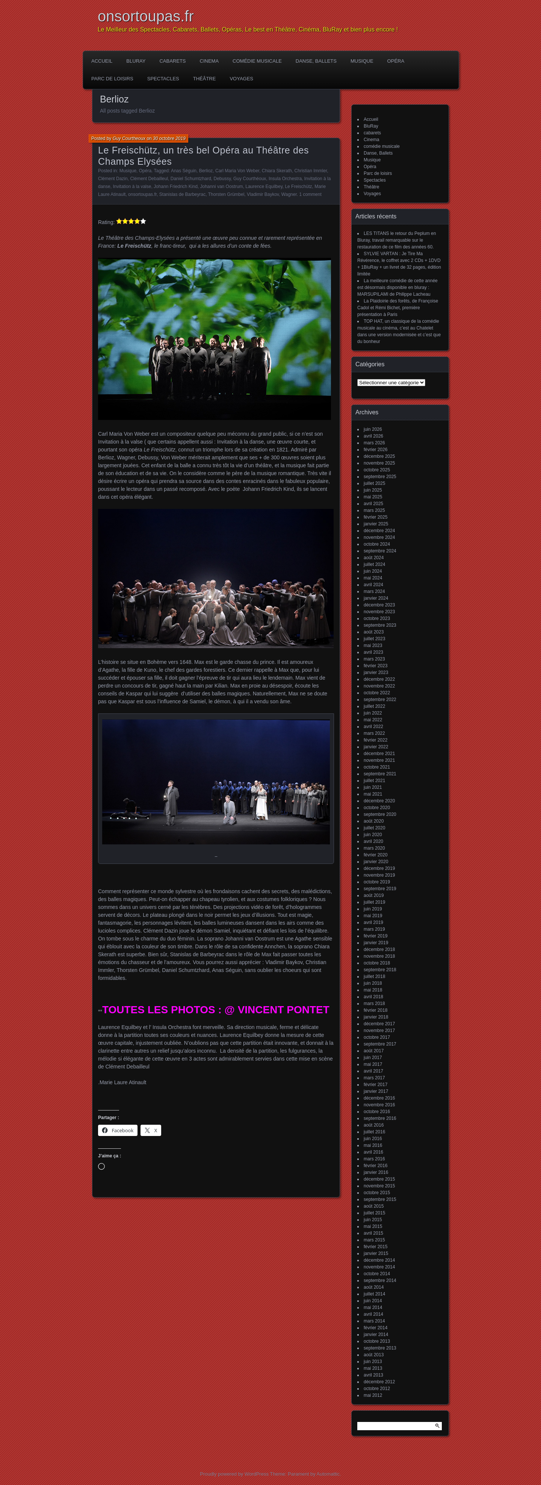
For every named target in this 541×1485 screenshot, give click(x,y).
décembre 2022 (379, 679)
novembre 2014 (379, 1267)
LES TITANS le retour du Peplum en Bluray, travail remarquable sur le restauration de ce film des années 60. (396, 240)
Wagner (289, 194)
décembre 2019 (379, 868)
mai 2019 (373, 915)
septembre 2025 (380, 476)
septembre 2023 (380, 625)
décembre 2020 (379, 800)
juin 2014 (373, 1300)
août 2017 (374, 1050)
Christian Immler (311, 170)
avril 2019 (373, 922)
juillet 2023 (374, 638)
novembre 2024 (379, 537)
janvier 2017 (376, 1091)
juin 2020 (373, 834)
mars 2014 (374, 1321)
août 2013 (374, 1354)
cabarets (172, 61)
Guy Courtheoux (129, 138)
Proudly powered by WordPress (234, 1474)
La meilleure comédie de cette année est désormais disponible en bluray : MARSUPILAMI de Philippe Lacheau (397, 287)
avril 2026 (373, 436)
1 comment (310, 194)
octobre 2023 (377, 618)
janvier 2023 (376, 672)
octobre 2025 (377, 469)
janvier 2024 (376, 598)
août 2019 (374, 895)
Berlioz (206, 170)
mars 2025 (374, 510)
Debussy (222, 178)
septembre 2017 (380, 1044)
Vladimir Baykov (263, 194)
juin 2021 (373, 787)
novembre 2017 (379, 1030)
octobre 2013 (377, 1341)
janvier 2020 (376, 861)
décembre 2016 (379, 1098)
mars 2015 (374, 1240)
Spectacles (163, 78)
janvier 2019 (376, 942)
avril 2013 (373, 1375)
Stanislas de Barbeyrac (182, 194)
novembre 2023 (379, 611)
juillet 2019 (374, 902)
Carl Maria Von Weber (237, 170)
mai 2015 (373, 1226)
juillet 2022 (374, 706)
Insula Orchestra (285, 178)
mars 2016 (374, 1159)
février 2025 (375, 517)
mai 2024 (373, 578)
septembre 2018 (380, 969)
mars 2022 (374, 733)
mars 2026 (374, 442)
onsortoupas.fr (146, 16)
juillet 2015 (374, 1213)
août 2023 (374, 632)
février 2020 (375, 855)
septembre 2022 (380, 699)
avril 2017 (373, 1071)
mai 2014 (373, 1307)
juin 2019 (373, 909)
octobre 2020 (377, 807)
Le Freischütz (298, 186)
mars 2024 (374, 591)
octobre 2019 (377, 882)
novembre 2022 (379, 686)
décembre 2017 (379, 1023)
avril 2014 (373, 1314)
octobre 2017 (377, 1037)
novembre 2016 (379, 1104)
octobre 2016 (377, 1111)
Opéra (396, 61)
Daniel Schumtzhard (191, 178)
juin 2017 (373, 1057)
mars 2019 (374, 929)
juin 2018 (373, 983)
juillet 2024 (374, 564)
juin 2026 (373, 429)
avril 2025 (373, 503)
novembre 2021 (379, 760)
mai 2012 (373, 1395)
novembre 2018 (379, 956)
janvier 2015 (376, 1253)
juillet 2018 (374, 976)
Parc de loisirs (112, 78)
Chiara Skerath (277, 170)
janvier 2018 (376, 1017)
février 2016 (375, 1165)
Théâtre (204, 78)
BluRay (135, 61)
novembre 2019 (379, 875)
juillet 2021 (374, 780)
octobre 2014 (377, 1273)
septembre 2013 (380, 1348)
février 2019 (375, 936)
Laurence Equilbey (264, 186)
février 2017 (375, 1084)
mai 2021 (373, 794)
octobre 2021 (377, 767)
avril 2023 (373, 652)
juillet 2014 (374, 1294)
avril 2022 (373, 726)
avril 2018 (373, 996)
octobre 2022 (377, 692)
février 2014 (375, 1327)
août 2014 (374, 1287)
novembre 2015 (379, 1186)
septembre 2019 (380, 888)
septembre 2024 (380, 551)
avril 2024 (373, 584)
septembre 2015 (380, 1199)
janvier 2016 (376, 1172)
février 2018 (375, 1010)
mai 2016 (373, 1145)
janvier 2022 (376, 746)
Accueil (101, 61)
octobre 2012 (377, 1388)
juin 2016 (373, 1138)
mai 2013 (373, 1368)
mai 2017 (373, 1064)
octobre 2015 (377, 1192)
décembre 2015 (379, 1179)
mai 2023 (373, 645)
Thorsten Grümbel (226, 194)
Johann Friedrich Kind (176, 186)
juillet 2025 (374, 483)
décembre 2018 (379, 949)
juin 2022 (373, 713)
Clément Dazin (113, 178)
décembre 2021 (379, 753)
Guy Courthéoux (249, 178)
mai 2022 (373, 719)
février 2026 (375, 449)
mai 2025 (373, 497)
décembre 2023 (379, 605)
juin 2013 (373, 1361)
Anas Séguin (183, 170)
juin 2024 (373, 571)
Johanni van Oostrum (221, 186)
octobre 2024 (377, 544)
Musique (362, 61)
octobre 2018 (377, 963)
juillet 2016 (374, 1131)
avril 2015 (373, 1233)
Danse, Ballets (316, 61)
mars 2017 (374, 1077)
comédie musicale (257, 61)
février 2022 (375, 740)
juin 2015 (373, 1219)
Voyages (241, 78)
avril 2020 (373, 841)
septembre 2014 (380, 1280)
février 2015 (375, 1246)
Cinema (209, 61)
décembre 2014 (379, 1260)
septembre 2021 (380, 773)
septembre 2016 (380, 1118)
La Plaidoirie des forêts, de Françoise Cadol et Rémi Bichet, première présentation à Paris (397, 307)
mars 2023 (374, 659)
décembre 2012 (379, 1381)
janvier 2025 (376, 524)
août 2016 (374, 1125)
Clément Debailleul (149, 178)
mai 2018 (373, 990)
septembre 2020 (380, 814)
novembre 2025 (379, 463)
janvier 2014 (376, 1334)
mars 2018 (374, 1003)
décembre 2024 (379, 530)
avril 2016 (373, 1152)
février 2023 (375, 665)
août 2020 (374, 821)
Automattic (328, 1474)
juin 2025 (373, 490)
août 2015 (374, 1206)
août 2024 (374, 557)
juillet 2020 (374, 828)
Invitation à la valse (132, 186)
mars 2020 (374, 848)
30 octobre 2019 (169, 138)
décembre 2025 (379, 456)
